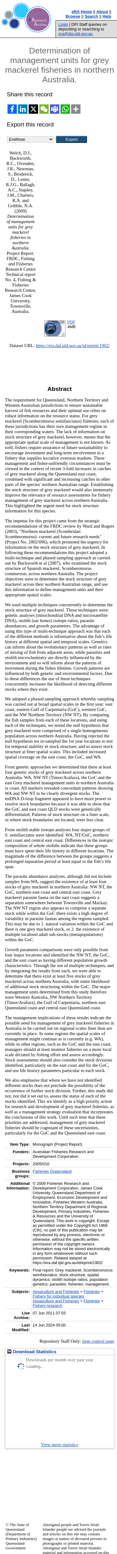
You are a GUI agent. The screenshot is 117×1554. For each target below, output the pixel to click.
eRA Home (82, 11)
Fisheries (92, 1291)
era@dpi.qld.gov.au (75, 33)
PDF (71, 322)
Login (63, 24)
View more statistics (59, 1444)
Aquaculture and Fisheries (56, 1291)
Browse (73, 16)
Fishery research (47, 1305)
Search (91, 16)
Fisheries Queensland (52, 1171)
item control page (98, 1341)
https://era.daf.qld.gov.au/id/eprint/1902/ (73, 345)
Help (107, 16)
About (102, 11)
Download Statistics (31, 1351)
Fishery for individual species (58, 1296)
